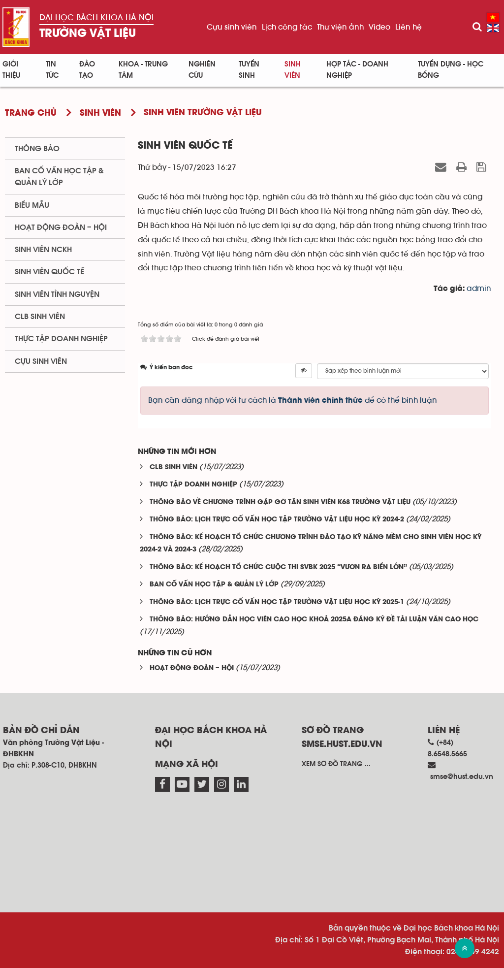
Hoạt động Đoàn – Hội (61, 227)
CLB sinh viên (40, 317)
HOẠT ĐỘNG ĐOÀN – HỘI (192, 668)
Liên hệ (408, 27)
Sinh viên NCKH (43, 250)
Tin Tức (52, 70)
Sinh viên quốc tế (49, 272)
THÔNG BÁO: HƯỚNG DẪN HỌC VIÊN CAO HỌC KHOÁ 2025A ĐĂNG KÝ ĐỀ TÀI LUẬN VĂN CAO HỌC (314, 619)
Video (379, 27)
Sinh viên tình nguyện (57, 294)
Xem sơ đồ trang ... (336, 764)
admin (479, 288)
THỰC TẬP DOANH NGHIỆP (193, 485)
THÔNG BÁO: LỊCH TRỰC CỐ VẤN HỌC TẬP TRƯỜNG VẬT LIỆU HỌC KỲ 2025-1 (277, 602)
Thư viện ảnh (340, 27)
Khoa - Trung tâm (143, 70)
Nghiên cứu (202, 70)
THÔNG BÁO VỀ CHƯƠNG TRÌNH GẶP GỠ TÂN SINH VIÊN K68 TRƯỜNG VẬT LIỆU (280, 502)
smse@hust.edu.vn (461, 776)
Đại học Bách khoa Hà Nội (96, 17)
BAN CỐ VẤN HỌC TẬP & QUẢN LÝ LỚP (214, 584)
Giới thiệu (11, 70)
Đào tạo (87, 70)
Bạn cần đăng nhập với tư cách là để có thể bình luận (292, 400)
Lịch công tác (287, 27)
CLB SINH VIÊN (173, 467)
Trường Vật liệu (87, 34)
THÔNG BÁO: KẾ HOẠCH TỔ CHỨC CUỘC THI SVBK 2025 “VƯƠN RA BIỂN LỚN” (278, 567)
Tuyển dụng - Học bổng (450, 70)
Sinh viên (292, 70)
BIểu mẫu (32, 205)
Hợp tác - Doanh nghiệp (357, 70)
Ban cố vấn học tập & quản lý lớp (59, 177)
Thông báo (37, 149)
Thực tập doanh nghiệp (61, 339)
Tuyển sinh (249, 70)
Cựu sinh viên (232, 27)
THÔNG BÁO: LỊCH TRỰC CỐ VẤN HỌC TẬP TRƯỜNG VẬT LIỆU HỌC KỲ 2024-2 (277, 519)
